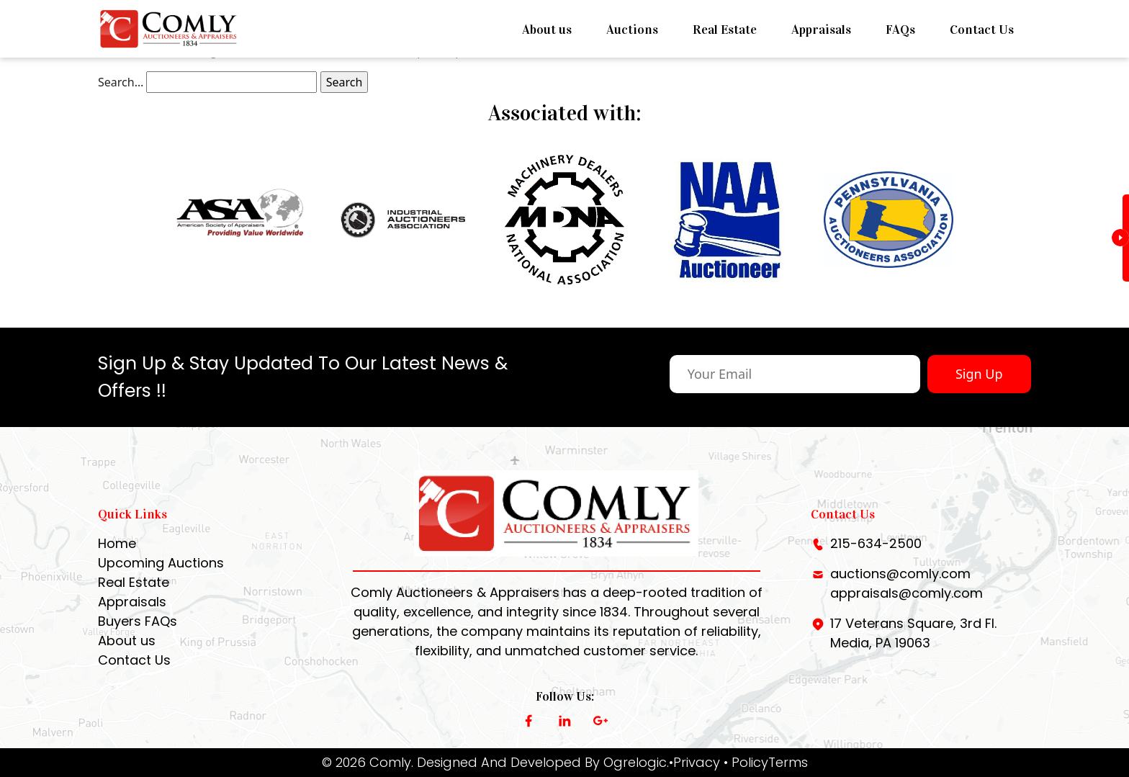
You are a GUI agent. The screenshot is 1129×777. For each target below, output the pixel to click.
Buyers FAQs (137, 621)
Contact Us (982, 29)
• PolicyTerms (766, 762)
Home (117, 543)
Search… (120, 82)
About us (547, 29)
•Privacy (694, 762)
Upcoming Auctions (161, 563)
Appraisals (821, 29)
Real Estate (725, 29)
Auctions (632, 29)
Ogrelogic (635, 762)
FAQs (900, 29)
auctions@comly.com (900, 574)
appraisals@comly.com (906, 593)
